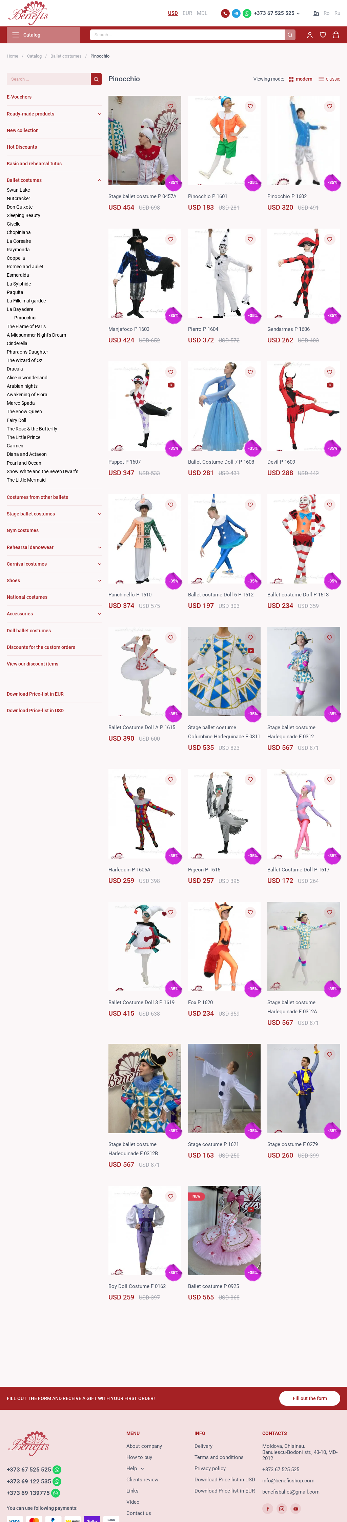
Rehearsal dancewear (30, 548)
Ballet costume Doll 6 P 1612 (220, 595)
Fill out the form (309, 1398)
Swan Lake (18, 190)
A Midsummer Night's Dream (36, 335)
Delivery (203, 1447)
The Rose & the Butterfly (32, 429)
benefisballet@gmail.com (291, 1492)
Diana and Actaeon (27, 455)
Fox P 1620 (200, 1003)
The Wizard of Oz (24, 361)
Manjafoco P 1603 (128, 330)
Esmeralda (18, 275)
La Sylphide (19, 284)
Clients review (142, 1480)
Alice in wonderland (27, 378)
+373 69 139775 (28, 1493)
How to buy (139, 1458)
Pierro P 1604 (203, 330)
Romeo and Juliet (25, 267)
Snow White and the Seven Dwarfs (42, 472)
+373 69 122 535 (29, 1481)
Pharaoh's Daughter (27, 352)
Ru (337, 13)
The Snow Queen (24, 412)
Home (12, 56)
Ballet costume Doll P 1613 (298, 595)
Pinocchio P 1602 (287, 197)
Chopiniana (19, 233)
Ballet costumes (66, 56)
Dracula (15, 370)
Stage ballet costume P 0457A (142, 197)
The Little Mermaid (26, 480)
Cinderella (17, 344)
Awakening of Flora (27, 395)
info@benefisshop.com (288, 1481)
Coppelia (16, 258)
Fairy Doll (16, 421)
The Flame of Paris (26, 327)
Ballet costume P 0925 (213, 1287)
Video (133, 1503)
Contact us (138, 1514)
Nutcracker (18, 199)
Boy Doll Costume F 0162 (137, 1287)
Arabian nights (22, 386)
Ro (327, 13)
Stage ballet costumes (31, 514)
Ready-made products (30, 114)
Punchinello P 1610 (129, 595)
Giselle (13, 224)
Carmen (15, 446)
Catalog (34, 56)
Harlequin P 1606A (129, 870)
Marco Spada (21, 403)
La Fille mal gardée (26, 301)
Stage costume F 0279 (292, 1145)
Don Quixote (20, 207)
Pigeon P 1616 (204, 870)
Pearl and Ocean (24, 463)
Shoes (13, 581)
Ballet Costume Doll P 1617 (298, 870)
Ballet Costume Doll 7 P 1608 (221, 463)
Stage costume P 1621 (213, 1145)
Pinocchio (25, 318)
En (316, 13)
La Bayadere (20, 310)
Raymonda (18, 250)
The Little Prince (23, 438)
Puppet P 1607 (124, 463)
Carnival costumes (27, 564)
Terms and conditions (219, 1458)
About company (144, 1447)
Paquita (15, 293)
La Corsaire (19, 242)
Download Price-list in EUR (225, 1491)
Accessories (20, 614)
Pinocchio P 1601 (207, 197)
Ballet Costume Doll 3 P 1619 (141, 1003)
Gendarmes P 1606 (288, 330)
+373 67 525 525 (274, 13)
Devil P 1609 (281, 463)
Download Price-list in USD (225, 1480)
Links (132, 1491)
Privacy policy (210, 1469)
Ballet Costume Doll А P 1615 (141, 728)
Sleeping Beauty (23, 216)
